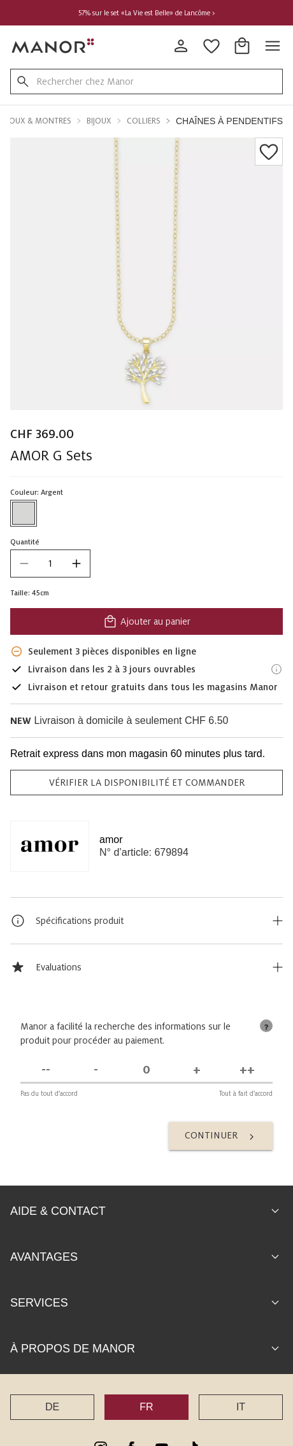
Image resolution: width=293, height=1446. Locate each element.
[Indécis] (146, 1070)
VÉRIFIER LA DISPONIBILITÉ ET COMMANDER (147, 782)
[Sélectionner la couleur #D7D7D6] (23, 513)
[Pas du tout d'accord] (45, 1070)
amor (110, 839)
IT (240, 1406)
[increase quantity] (76, 563)
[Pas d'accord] (96, 1070)
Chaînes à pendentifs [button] (229, 121)
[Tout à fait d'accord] (247, 1070)
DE (52, 1406)
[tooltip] (266, 1025)
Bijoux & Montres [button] (36, 121)
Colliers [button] (144, 121)
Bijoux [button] (99, 121)
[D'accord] (197, 1070)
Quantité (24, 542)
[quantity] (50, 563)
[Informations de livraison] (276, 669)
